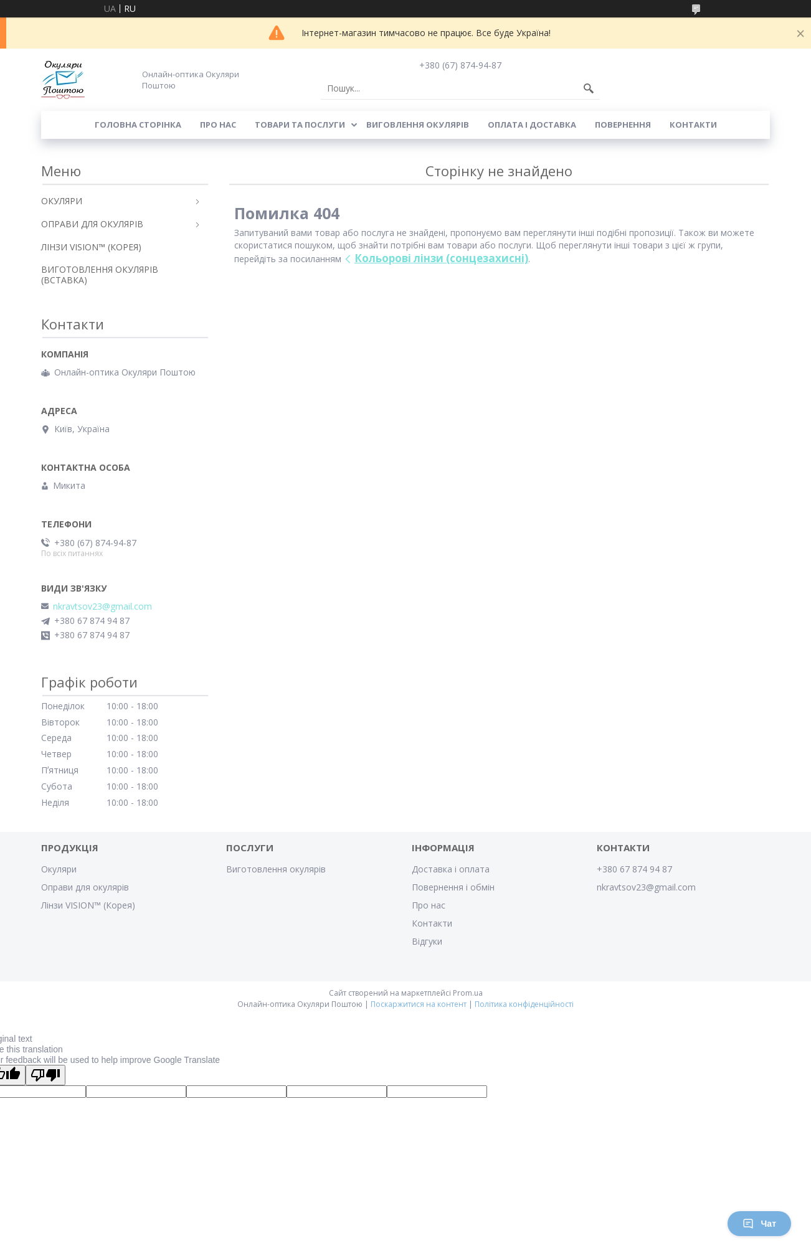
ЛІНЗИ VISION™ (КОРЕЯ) (91, 247)
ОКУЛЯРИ (61, 201)
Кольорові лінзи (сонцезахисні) (441, 258)
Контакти (693, 124)
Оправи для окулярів (85, 887)
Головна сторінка (138, 124)
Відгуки (427, 941)
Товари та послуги (300, 124)
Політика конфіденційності (524, 1004)
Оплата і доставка (532, 124)
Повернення (623, 124)
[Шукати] (588, 88)
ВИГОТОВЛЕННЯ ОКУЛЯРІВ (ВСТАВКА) (99, 274)
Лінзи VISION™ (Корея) (88, 905)
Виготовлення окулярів (276, 869)
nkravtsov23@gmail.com (102, 606)
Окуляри (59, 869)
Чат (759, 1223)
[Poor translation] (45, 1075)
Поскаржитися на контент (419, 1004)
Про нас (218, 124)
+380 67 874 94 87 (634, 869)
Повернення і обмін (453, 887)
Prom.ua (468, 993)
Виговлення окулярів (417, 124)
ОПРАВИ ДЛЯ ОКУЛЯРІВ (92, 224)
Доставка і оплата (451, 869)
